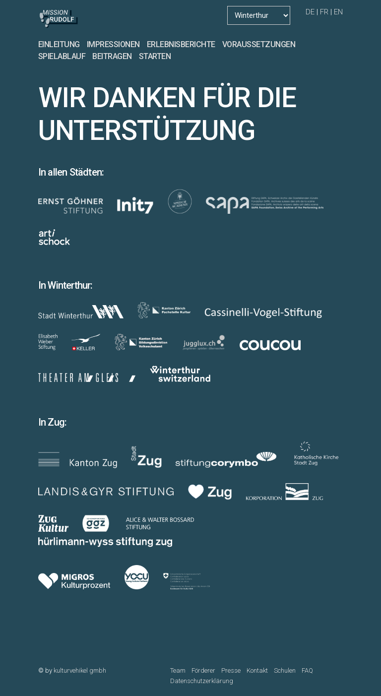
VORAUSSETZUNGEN (259, 44)
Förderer (203, 670)
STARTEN (155, 56)
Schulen (285, 670)
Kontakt (257, 670)
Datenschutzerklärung (201, 681)
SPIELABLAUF (62, 56)
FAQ (307, 670)
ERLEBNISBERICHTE (181, 44)
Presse (231, 670)
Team (178, 670)
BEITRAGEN (112, 56)
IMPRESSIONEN (113, 44)
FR (324, 11)
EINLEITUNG (59, 44)
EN (338, 11)
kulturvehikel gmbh (80, 670)
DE (310, 11)
